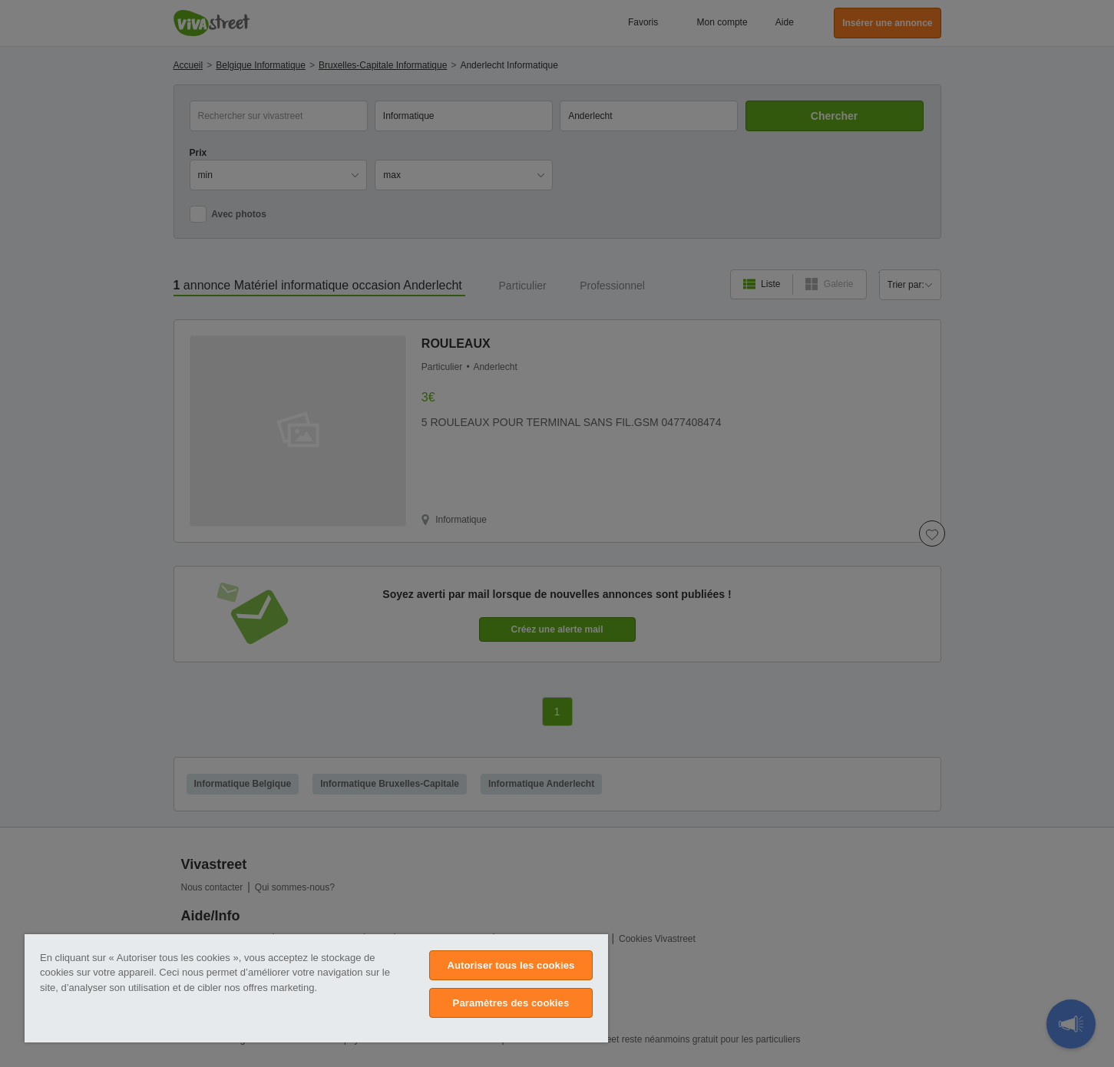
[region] (316, 988)
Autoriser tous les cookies (510, 965)
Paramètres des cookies (511, 1003)
